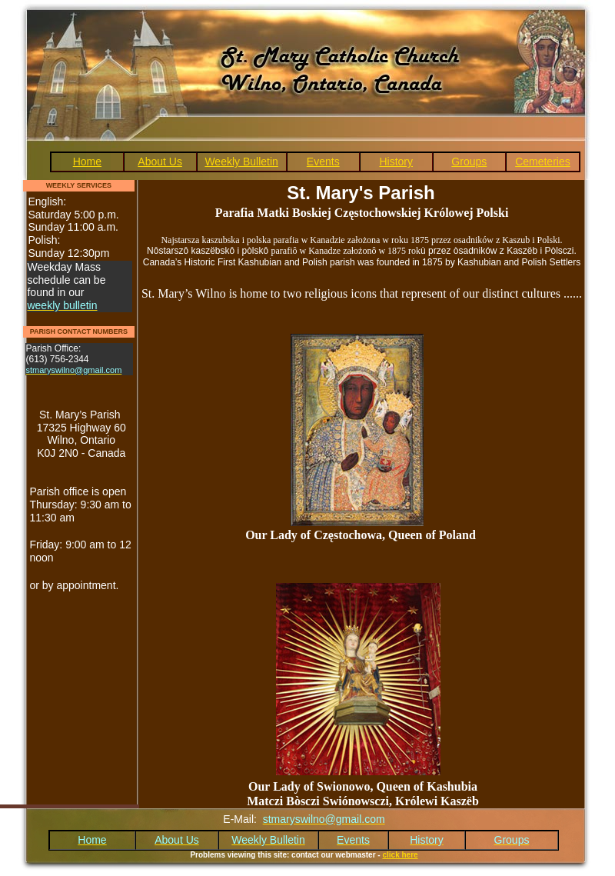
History (396, 161)
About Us (160, 161)
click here (399, 855)
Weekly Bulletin (241, 161)
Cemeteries (542, 161)
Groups (469, 161)
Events (323, 161)
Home (87, 161)
